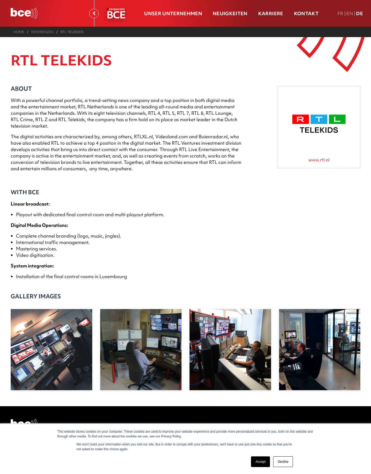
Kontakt (306, 13)
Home (18, 31)
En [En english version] (349, 13)
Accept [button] (260, 462)
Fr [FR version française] (340, 13)
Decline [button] (283, 462)
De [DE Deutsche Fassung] (359, 13)
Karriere (270, 13)
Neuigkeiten (230, 13)
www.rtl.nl (319, 160)
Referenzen (42, 31)
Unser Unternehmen (173, 13)
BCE (116, 14)
